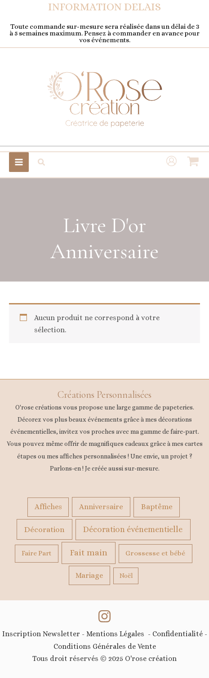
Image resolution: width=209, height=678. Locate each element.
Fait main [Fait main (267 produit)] (88, 552)
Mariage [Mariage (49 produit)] (89, 575)
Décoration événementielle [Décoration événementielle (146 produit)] (132, 529)
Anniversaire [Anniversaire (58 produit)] (101, 506)
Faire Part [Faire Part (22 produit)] (37, 553)
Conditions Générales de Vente (104, 646)
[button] (42, 162)
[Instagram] (104, 616)
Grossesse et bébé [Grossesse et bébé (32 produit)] (155, 553)
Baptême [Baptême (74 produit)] (157, 506)
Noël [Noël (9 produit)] (126, 575)
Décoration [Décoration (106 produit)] (44, 529)
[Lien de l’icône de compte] (171, 162)
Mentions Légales (115, 634)
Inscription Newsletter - (44, 634)
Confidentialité (177, 634)
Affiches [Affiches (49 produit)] (48, 506)
